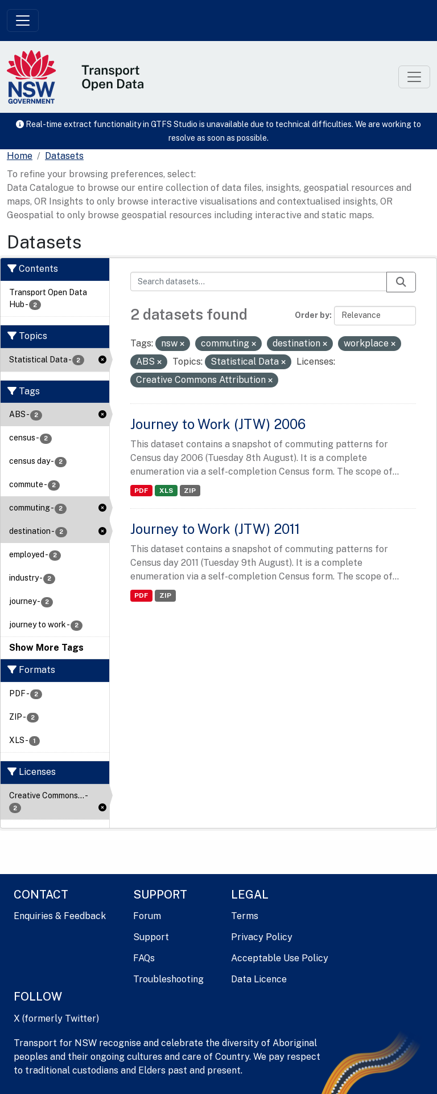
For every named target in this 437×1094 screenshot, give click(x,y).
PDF (141, 491)
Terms (244, 916)
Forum (147, 916)
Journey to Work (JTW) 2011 (215, 529)
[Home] (19, 156)
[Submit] (401, 282)
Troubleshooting (168, 979)
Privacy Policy (261, 937)
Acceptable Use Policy (279, 958)
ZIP (190, 491)
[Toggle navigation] (23, 20)
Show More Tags (46, 647)
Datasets (64, 155)
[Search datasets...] (258, 281)
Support (151, 937)
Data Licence (259, 979)
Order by (312, 315)
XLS (166, 491)
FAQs (144, 958)
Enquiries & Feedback (60, 916)
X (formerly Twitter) (56, 1018)
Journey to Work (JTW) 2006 (218, 424)
